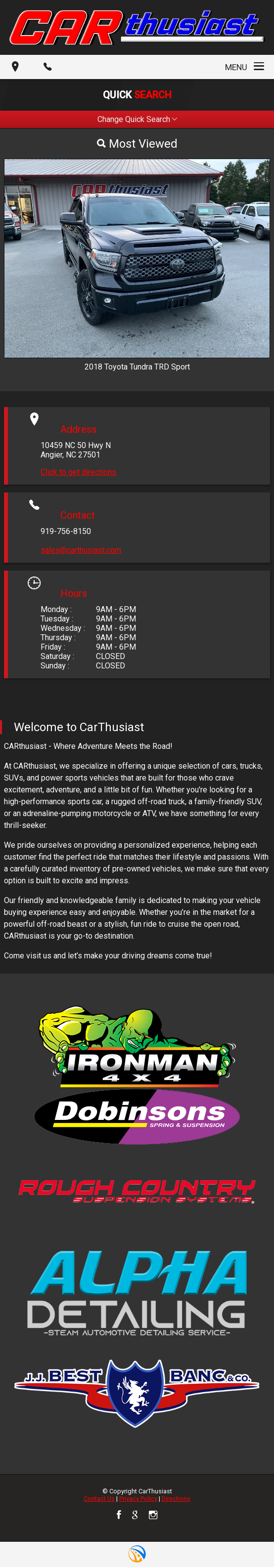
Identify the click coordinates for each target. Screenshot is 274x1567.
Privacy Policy (138, 1498)
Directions (176, 1498)
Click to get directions (78, 472)
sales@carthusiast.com (81, 550)
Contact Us (99, 1498)
